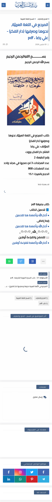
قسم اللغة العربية (27, 19)
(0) (5, 44)
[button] (32, 261)
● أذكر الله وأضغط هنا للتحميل (32, 215)
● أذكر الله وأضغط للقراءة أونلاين (30, 242)
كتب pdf (44, 303)
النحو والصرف (42, 19)
